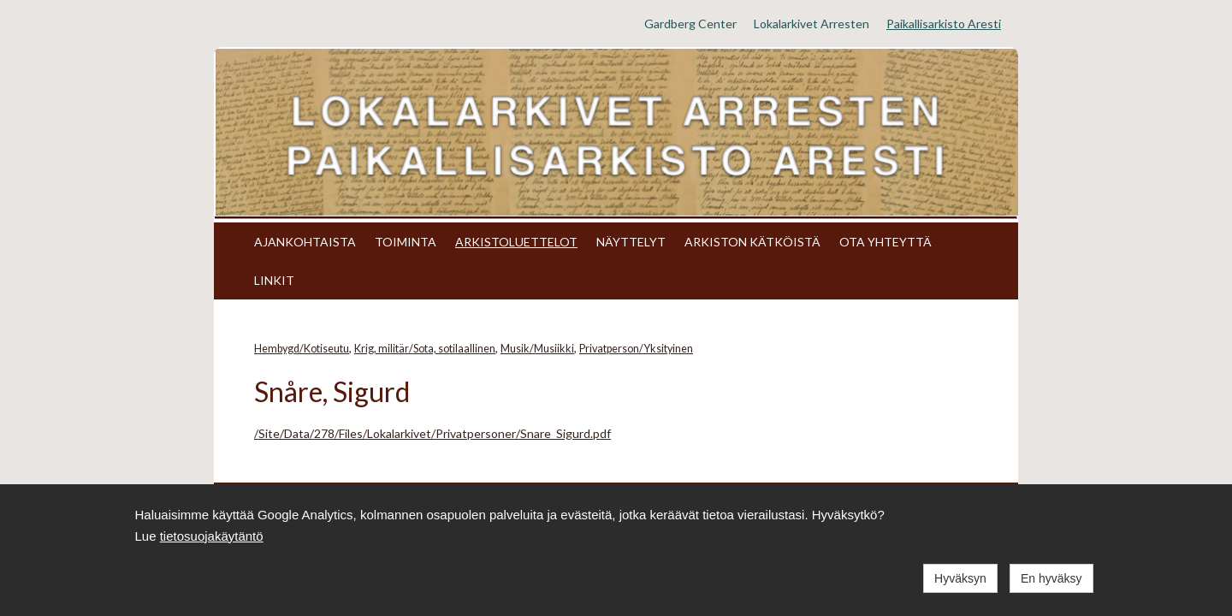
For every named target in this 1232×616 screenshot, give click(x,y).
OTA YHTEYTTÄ (885, 241)
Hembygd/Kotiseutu (301, 348)
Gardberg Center (690, 23)
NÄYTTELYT (631, 241)
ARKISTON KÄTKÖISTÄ (752, 241)
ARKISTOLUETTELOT (516, 241)
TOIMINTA (405, 241)
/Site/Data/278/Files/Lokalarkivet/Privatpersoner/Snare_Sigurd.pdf (432, 433)
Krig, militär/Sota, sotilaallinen (424, 348)
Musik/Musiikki (537, 348)
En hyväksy (1051, 578)
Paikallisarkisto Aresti (943, 23)
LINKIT (274, 280)
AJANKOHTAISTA (305, 241)
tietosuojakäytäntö (212, 536)
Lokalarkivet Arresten (811, 23)
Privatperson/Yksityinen (636, 348)
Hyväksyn (960, 578)
